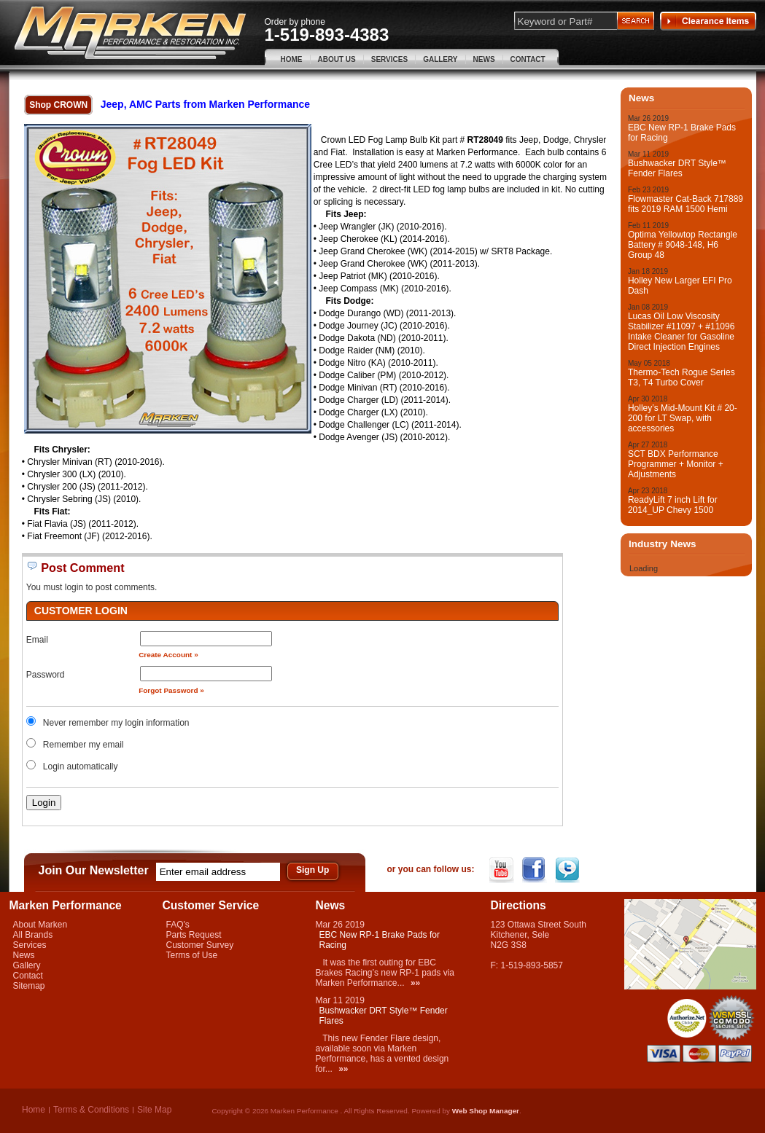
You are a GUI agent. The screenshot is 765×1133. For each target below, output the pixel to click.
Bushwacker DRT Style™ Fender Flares (677, 168)
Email (37, 640)
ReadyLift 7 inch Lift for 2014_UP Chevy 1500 (673, 505)
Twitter (568, 870)
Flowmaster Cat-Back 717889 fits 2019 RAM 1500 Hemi (685, 204)
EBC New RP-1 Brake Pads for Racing (682, 132)
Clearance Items (708, 21)
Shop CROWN (58, 105)
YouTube (502, 870)
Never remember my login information (116, 723)
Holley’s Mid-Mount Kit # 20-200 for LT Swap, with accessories (682, 418)
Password (45, 675)
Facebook (535, 870)
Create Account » (168, 655)
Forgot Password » (171, 690)
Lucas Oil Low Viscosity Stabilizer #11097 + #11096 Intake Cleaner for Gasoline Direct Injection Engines (681, 331)
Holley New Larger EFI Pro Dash (680, 285)
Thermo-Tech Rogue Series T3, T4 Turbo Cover (681, 377)
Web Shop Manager (485, 1111)
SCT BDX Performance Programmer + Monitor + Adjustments (675, 464)
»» (415, 983)
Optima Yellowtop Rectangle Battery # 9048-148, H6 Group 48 (682, 245)
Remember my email (83, 745)
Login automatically (81, 766)
